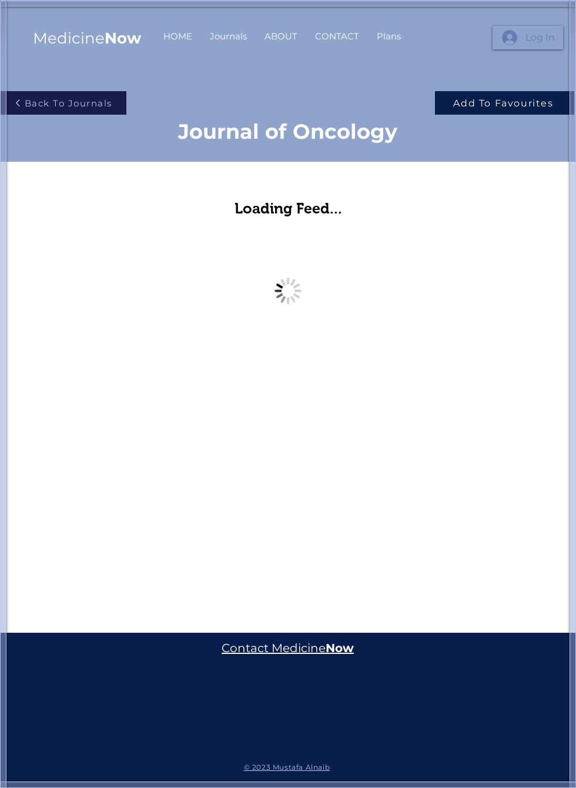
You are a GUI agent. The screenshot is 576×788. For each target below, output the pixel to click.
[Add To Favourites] (504, 103)
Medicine (87, 38)
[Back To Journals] (63, 103)
